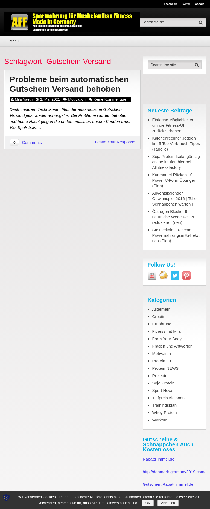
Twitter (185, 4)
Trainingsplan (164, 405)
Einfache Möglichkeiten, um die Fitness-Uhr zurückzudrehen (174, 125)
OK (147, 503)
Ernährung (161, 324)
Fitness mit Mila (166, 331)
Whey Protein (164, 412)
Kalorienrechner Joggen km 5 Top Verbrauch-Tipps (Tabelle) (176, 143)
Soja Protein (163, 383)
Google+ (200, 4)
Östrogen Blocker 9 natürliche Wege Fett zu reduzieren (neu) (174, 217)
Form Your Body (167, 338)
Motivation (77, 99)
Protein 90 (161, 360)
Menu (14, 41)
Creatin (158, 316)
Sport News (163, 390)
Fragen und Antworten (172, 346)
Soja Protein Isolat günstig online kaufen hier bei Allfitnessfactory (176, 162)
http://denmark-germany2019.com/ (174, 471)
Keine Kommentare (110, 99)
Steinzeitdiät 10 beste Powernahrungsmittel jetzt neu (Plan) (176, 235)
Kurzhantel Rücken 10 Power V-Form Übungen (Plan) (174, 180)
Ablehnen (168, 503)
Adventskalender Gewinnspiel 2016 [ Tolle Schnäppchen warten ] (174, 198)
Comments (32, 142)
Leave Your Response (115, 142)
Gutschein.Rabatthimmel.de (168, 484)
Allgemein (161, 309)
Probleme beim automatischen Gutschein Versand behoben (69, 84)
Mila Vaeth (24, 99)
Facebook (170, 4)
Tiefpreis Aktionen (168, 397)
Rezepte (160, 375)
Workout (160, 420)
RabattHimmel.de (158, 459)
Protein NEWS (165, 368)
